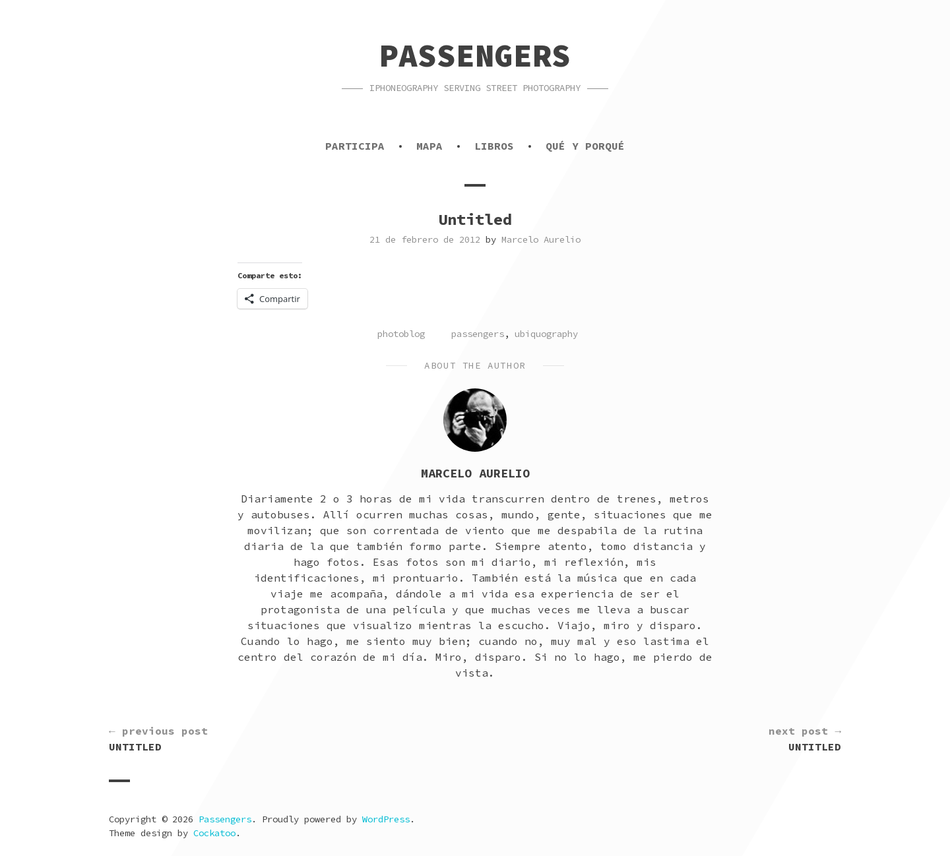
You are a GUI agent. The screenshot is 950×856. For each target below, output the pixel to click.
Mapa (429, 145)
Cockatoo (214, 833)
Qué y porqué (585, 145)
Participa (355, 145)
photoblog (401, 334)
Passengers (475, 55)
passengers (477, 334)
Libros (494, 145)
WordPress (386, 819)
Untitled (158, 738)
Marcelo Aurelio (541, 239)
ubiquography (546, 334)
